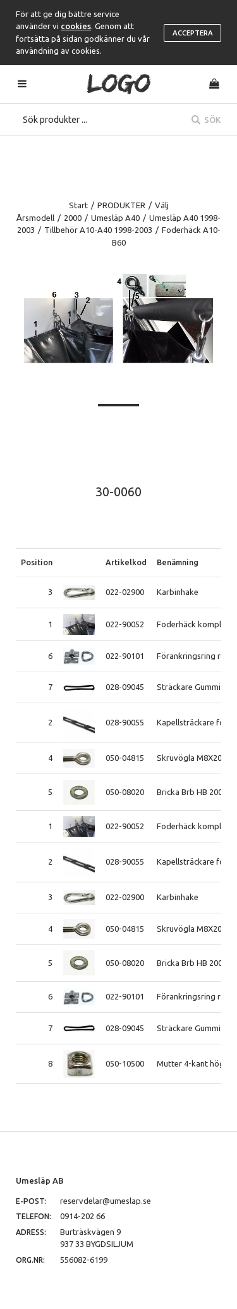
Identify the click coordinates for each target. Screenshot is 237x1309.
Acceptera (193, 33)
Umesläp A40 (115, 217)
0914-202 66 (82, 1216)
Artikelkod (126, 562)
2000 (73, 217)
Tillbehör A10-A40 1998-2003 (98, 229)
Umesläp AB (40, 1180)
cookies (76, 26)
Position (36, 562)
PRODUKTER (121, 205)
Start (78, 205)
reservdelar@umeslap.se (105, 1200)
